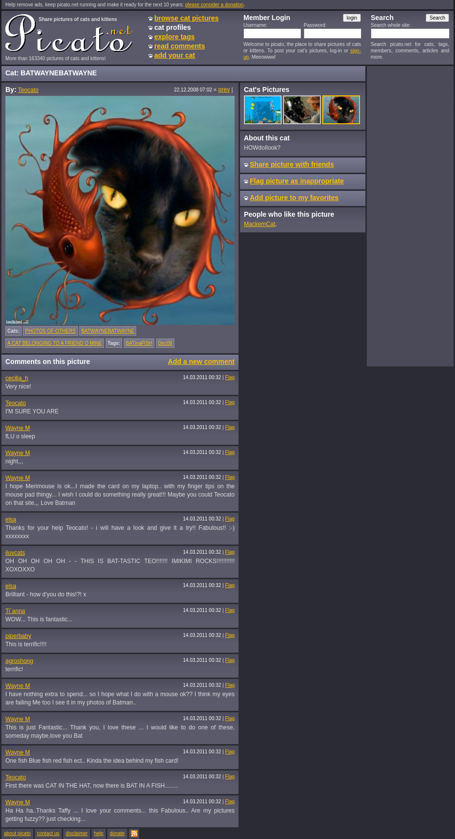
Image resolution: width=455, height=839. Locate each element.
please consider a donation (214, 4)
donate (117, 833)
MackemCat (259, 224)
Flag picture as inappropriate (297, 181)
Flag (230, 377)
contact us (48, 833)
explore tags (174, 37)
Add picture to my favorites (294, 198)
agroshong (19, 661)
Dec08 (165, 343)
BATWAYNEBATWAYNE (108, 331)
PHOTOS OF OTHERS (50, 331)
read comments (179, 46)
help (98, 833)
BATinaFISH (139, 343)
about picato (17, 833)
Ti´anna (15, 611)
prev (224, 89)
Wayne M (17, 428)
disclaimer (77, 833)
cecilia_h (16, 378)
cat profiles (172, 27)
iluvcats (15, 552)
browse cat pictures (186, 18)
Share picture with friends (292, 164)
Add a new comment (201, 361)
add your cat (174, 55)
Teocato (28, 90)
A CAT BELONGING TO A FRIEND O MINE (54, 343)
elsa (10, 519)
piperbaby (18, 636)
